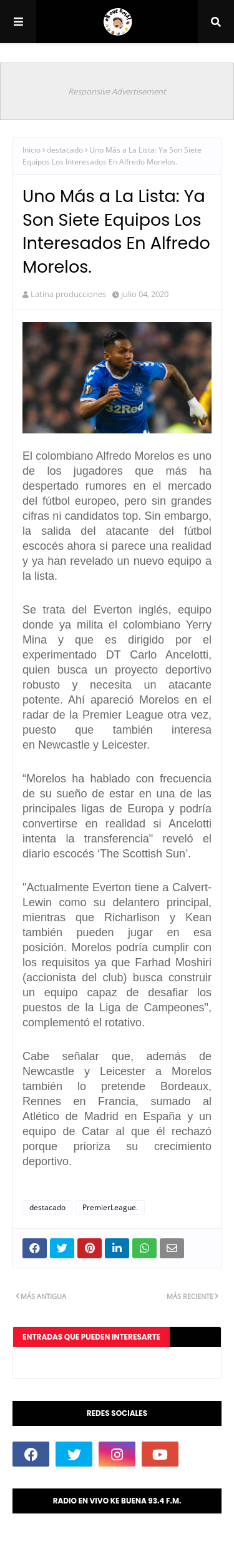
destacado (65, 149)
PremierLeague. (110, 1207)
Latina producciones (68, 294)
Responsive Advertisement (117, 91)
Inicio (31, 149)
